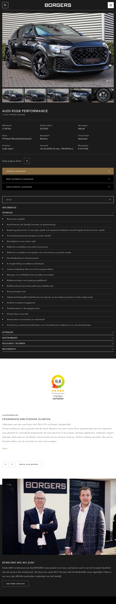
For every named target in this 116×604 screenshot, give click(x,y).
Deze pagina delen (16, 161)
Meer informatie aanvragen (58, 179)
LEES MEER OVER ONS (15, 583)
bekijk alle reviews (29, 464)
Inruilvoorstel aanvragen (58, 187)
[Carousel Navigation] (58, 50)
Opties (58, 200)
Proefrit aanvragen (58, 171)
